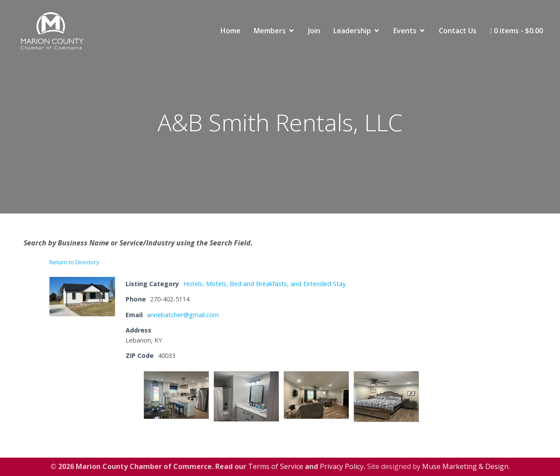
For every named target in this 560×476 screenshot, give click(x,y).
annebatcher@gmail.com (183, 315)
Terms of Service (275, 466)
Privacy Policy (342, 466)
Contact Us (457, 30)
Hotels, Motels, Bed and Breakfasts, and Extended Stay (264, 284)
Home (230, 30)
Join (314, 30)
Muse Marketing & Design (465, 466)
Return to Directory (74, 262)
